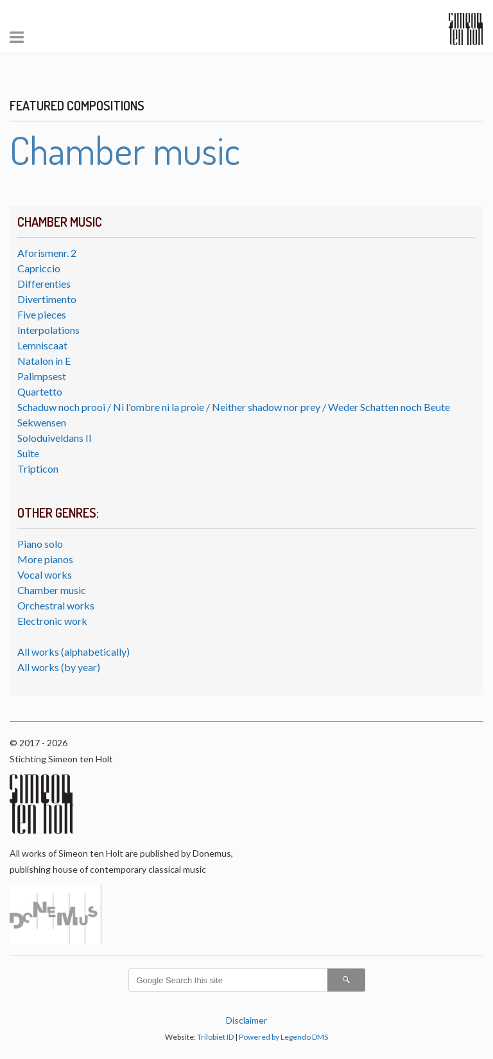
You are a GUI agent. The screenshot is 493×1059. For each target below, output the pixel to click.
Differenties (44, 283)
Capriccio (38, 268)
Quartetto (39, 391)
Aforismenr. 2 (46, 253)
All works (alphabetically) (73, 651)
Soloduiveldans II (54, 438)
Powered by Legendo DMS (283, 1037)
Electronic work (52, 621)
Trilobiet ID (215, 1037)
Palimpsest (41, 376)
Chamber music (51, 590)
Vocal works (44, 574)
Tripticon (37, 468)
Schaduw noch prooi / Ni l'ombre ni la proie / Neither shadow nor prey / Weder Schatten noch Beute (233, 407)
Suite (28, 453)
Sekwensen (41, 422)
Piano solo (40, 544)
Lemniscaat (42, 345)
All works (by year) (58, 667)
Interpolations (48, 330)
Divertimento (46, 299)
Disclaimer (246, 1020)
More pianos (45, 559)
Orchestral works (55, 605)
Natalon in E (44, 360)
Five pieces (41, 314)
